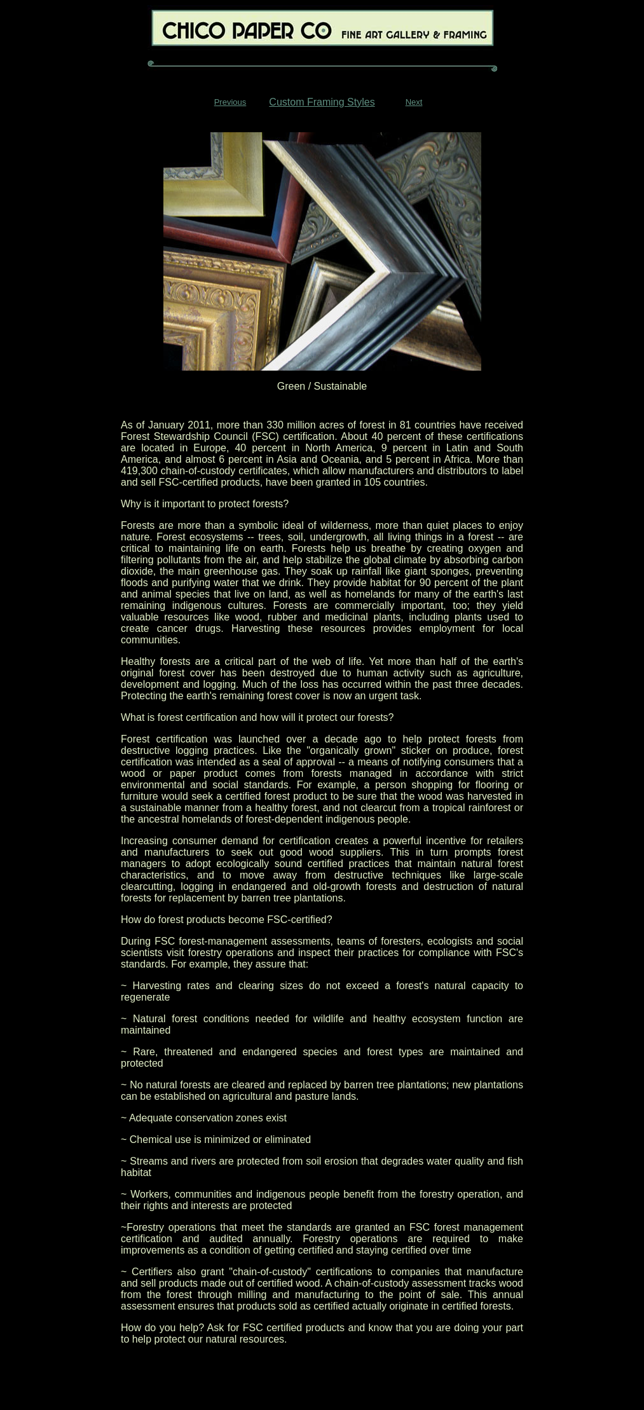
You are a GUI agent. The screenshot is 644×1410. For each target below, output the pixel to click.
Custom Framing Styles (321, 102)
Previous (230, 102)
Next (414, 102)
